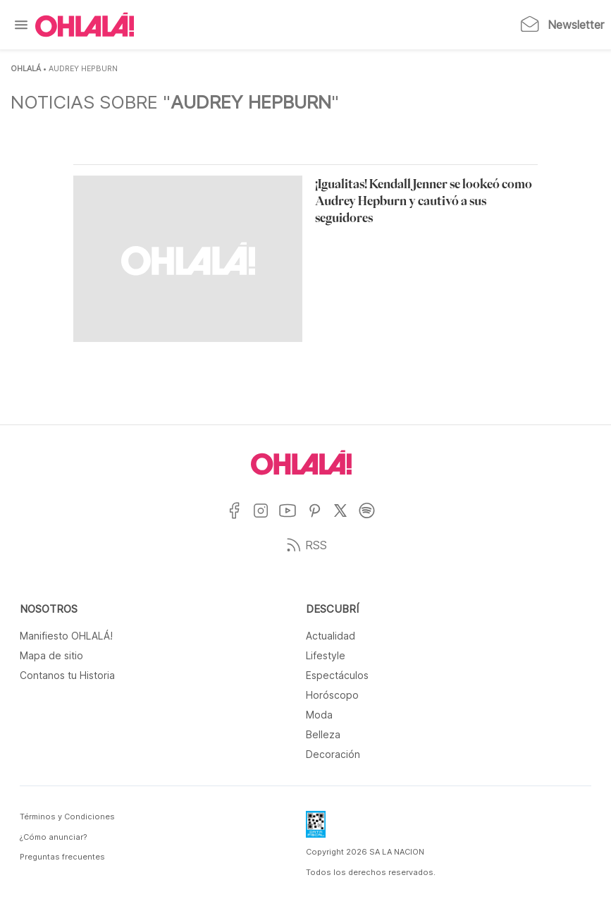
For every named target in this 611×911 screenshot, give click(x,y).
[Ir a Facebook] (239, 519)
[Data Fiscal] (316, 828)
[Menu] (21, 24)
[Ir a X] (345, 519)
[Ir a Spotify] (371, 519)
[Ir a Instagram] (266, 519)
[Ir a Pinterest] (320, 519)
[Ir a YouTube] (293, 519)
